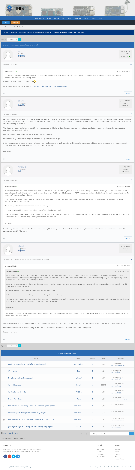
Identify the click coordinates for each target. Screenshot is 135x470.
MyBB (12, 467)
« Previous (11, 39)
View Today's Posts (20, 27)
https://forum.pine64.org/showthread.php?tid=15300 (48, 86)
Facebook (100, 449)
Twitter (99, 452)
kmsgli (78, 385)
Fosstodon (101, 456)
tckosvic (21, 101)
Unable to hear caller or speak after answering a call (27, 364)
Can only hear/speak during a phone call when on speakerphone (31, 406)
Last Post (114, 365)
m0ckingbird (107, 467)
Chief (118, 379)
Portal (86, 18)
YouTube (100, 454)
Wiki (69, 18)
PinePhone (13, 33)
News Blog (77, 18)
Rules (49, 18)
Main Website (39, 18)
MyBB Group (27, 467)
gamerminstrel (122, 400)
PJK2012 (79, 392)
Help (100, 18)
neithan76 (78, 378)
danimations (78, 364)
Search (94, 18)
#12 (131, 114)
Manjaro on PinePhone (42, 33)
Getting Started (59, 18)
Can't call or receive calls (17, 392)
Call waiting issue (14, 385)
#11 (131, 64)
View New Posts (7, 27)
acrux (20, 51)
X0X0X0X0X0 (121, 365)
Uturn (79, 399)
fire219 (130, 467)
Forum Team (119, 459)
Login (5, 23)
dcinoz (78, 427)
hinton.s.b (22, 167)
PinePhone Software (25, 33)
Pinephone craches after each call (20, 378)
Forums (117, 449)
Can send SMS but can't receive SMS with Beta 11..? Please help (31, 420)
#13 (131, 180)
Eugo (78, 371)
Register (15, 23)
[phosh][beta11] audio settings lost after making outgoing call (30, 427)
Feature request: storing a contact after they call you (27, 413)
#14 (131, 259)
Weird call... (12, 371)
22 (92, 385)
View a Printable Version (11, 433)
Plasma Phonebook (15, 399)
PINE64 (5, 33)
